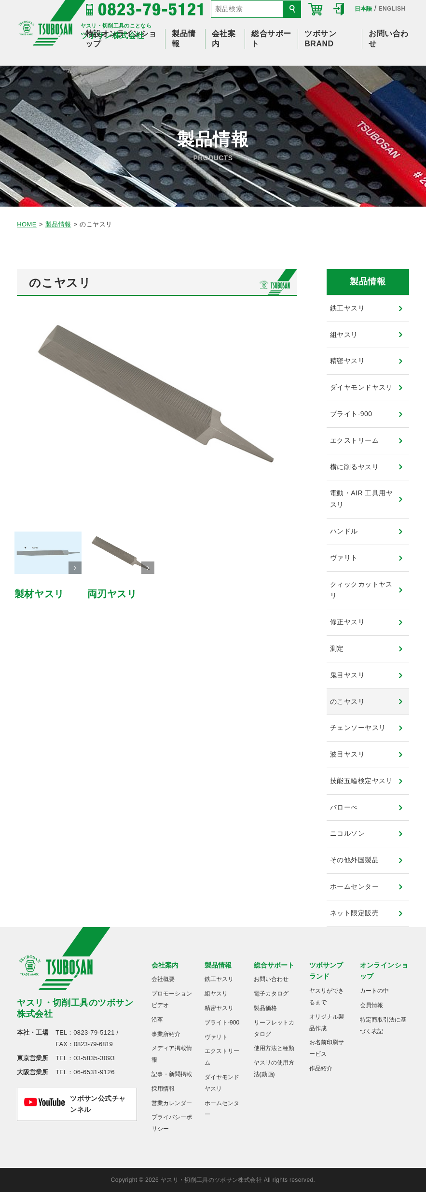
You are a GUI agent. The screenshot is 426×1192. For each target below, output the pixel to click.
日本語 (363, 8)
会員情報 (371, 1005)
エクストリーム (354, 440)
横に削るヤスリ (354, 467)
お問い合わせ (271, 979)
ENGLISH (392, 8)
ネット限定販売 (354, 913)
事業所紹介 (165, 1034)
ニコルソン (347, 833)
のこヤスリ (347, 701)
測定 (337, 648)
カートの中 (374, 990)
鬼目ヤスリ (347, 675)
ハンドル (344, 531)
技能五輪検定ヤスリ (361, 781)
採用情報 (163, 1088)
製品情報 (58, 224)
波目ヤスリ (347, 754)
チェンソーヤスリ (357, 727)
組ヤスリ (344, 334)
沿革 (157, 1019)
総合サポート (274, 965)
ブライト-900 (351, 414)
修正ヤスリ (347, 622)
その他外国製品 (354, 860)
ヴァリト (344, 557)
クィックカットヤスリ (361, 590)
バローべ (344, 807)
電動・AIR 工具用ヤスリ (361, 498)
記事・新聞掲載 (171, 1074)
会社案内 (165, 965)
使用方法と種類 (274, 1048)
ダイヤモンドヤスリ (361, 387)
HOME (27, 224)
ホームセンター (354, 886)
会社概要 (163, 979)
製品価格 (265, 1008)
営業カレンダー (171, 1103)
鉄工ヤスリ (347, 308)
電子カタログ (271, 993)
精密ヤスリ (347, 361)
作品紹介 (320, 1068)
